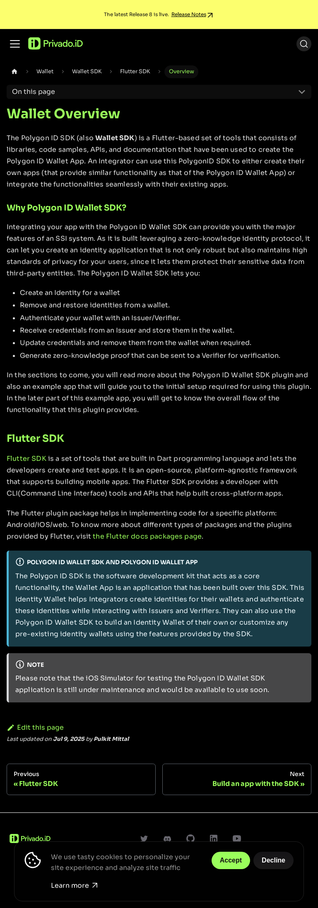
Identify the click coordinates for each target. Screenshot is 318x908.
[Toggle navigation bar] (15, 44)
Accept (231, 860)
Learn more (74, 885)
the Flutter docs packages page (147, 536)
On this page (33, 91)
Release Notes (188, 14)
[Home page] (14, 71)
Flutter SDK (26, 458)
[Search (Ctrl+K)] (303, 43)
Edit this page (35, 727)
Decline (273, 860)
